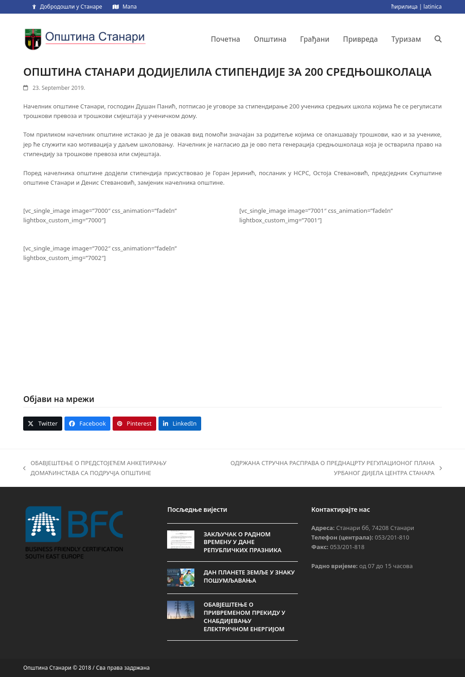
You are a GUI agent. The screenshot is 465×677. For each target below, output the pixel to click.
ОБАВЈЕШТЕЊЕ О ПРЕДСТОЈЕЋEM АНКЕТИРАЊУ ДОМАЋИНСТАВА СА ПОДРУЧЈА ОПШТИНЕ (94, 468)
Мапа (130, 6)
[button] (438, 39)
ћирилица (404, 6)
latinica (433, 6)
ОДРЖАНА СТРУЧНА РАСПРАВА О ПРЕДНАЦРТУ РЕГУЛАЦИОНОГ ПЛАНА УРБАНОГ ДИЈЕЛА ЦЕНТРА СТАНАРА (331, 468)
